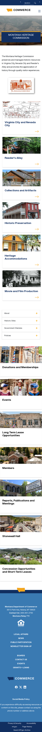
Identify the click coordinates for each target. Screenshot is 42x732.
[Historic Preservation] (21, 210)
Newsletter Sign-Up (21, 646)
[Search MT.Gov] (29, 3)
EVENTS (21, 664)
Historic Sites (10, 321)
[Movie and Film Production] (21, 279)
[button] (39, 3)
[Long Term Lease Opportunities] (21, 428)
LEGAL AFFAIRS (21, 634)
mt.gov (14, 727)
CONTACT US (21, 660)
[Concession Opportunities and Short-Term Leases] (21, 564)
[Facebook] (16, 687)
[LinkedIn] (25, 687)
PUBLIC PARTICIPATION (21, 642)
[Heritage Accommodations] (21, 243)
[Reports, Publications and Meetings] (21, 496)
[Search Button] (35, 3)
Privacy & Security (14, 723)
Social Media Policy (21, 699)
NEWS (21, 638)
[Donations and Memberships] (21, 361)
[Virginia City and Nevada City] (21, 110)
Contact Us (14, 613)
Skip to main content (10, 2)
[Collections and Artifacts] (21, 178)
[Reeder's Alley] (21, 145)
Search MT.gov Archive (22, 730)
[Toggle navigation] (39, 11)
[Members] (21, 462)
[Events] (21, 394)
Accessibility (31, 723)
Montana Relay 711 (21, 616)
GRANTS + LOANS (21, 668)
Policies (7, 336)
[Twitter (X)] (20, 687)
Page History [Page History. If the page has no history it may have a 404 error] (27, 727)
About (6, 313)
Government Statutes (13, 328)
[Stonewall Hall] (21, 530)
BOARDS (21, 656)
